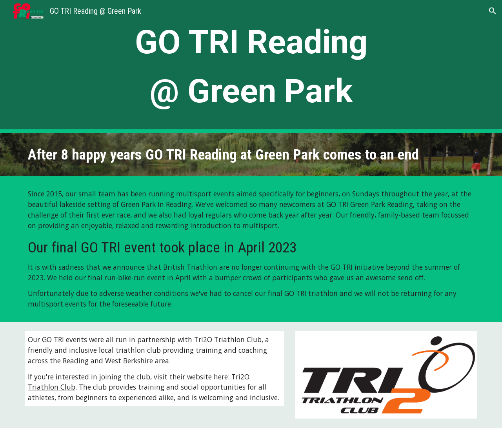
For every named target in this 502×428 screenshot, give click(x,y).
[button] (492, 11)
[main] (251, 66)
